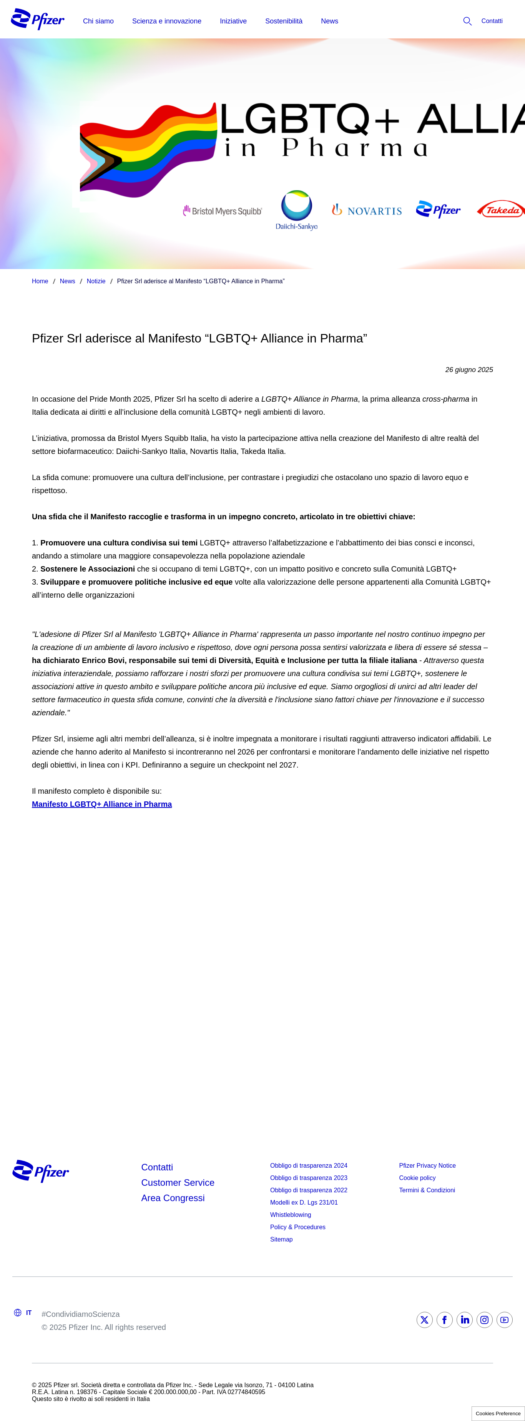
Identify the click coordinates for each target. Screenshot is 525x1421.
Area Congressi (173, 1198)
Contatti (157, 1167)
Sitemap (281, 1239)
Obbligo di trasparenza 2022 (308, 1190)
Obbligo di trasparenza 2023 (308, 1178)
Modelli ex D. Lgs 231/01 (304, 1202)
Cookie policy (417, 1178)
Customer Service (178, 1182)
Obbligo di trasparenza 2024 (308, 1165)
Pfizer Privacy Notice (427, 1165)
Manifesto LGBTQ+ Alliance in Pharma (102, 804)
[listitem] (473, 21)
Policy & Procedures (298, 1227)
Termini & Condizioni (427, 1190)
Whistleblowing (290, 1215)
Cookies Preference (498, 1413)
